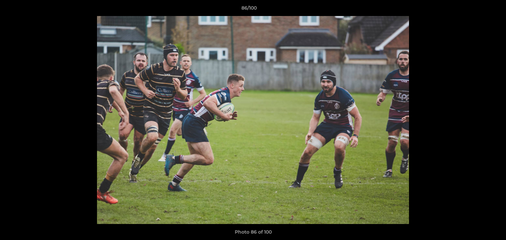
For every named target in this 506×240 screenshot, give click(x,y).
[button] (478, 10)
